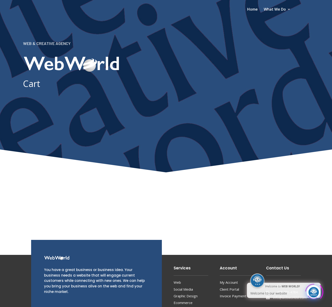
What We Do (275, 10)
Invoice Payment (233, 296)
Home (252, 10)
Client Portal (229, 289)
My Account (229, 282)
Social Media (183, 289)
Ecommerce (183, 302)
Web (177, 282)
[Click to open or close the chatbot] (313, 291)
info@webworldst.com (290, 297)
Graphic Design (186, 296)
